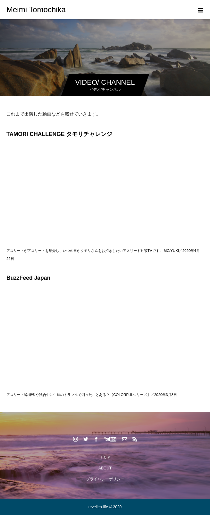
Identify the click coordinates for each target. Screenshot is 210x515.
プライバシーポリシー (105, 479)
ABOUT (105, 468)
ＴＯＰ (105, 457)
